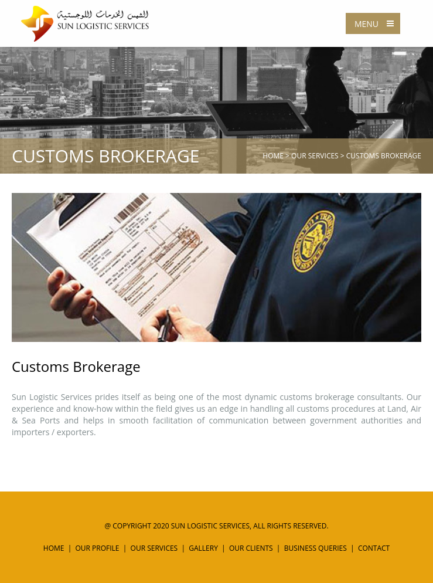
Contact (374, 548)
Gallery (203, 548)
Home (273, 156)
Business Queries (315, 548)
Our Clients (251, 548)
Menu (376, 23)
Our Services (315, 156)
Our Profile (98, 548)
